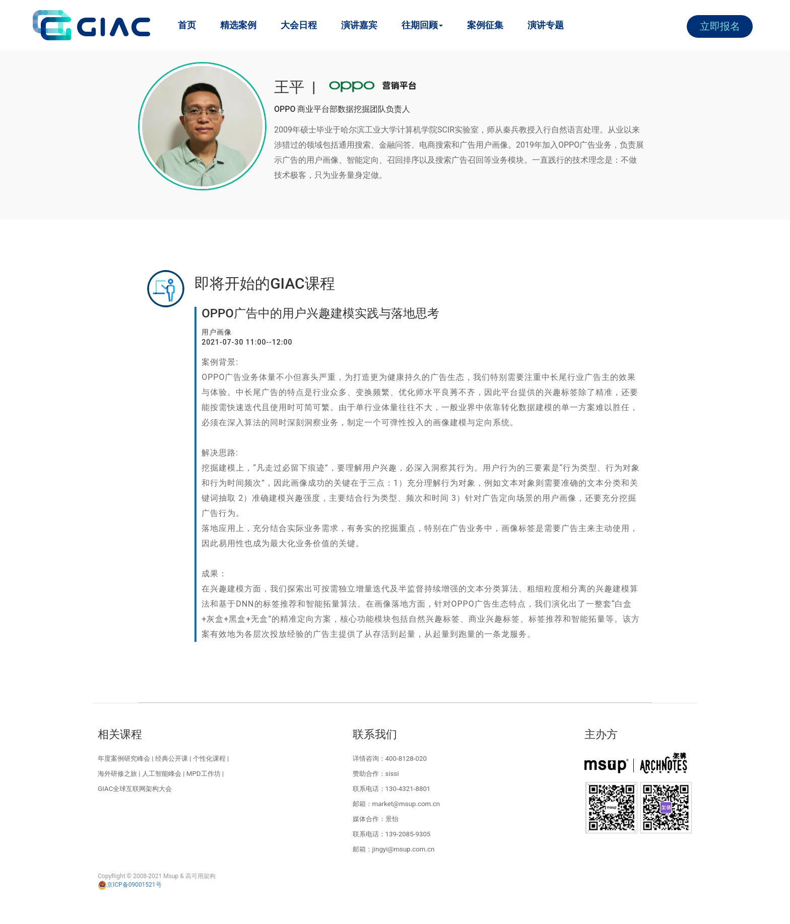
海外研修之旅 (117, 773)
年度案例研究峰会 (124, 758)
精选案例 (238, 25)
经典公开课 (171, 758)
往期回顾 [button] (422, 25)
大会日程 (299, 25)
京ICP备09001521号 (130, 884)
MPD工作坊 (203, 773)
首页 (187, 25)
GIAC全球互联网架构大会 (135, 789)
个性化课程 (209, 758)
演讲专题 (546, 25)
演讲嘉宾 (359, 25)
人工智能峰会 (161, 773)
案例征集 (485, 25)
